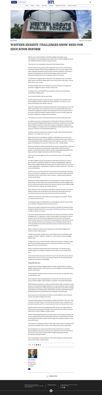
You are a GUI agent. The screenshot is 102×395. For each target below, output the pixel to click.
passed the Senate (62, 209)
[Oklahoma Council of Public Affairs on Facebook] (61, 387)
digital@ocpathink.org (52, 384)
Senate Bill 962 (49, 209)
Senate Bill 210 (41, 67)
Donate (14, 2)
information (37, 121)
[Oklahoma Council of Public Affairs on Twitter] (62, 387)
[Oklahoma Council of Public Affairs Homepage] (51, 2)
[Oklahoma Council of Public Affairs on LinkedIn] (64, 387)
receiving (45, 139)
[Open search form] (90, 2)
